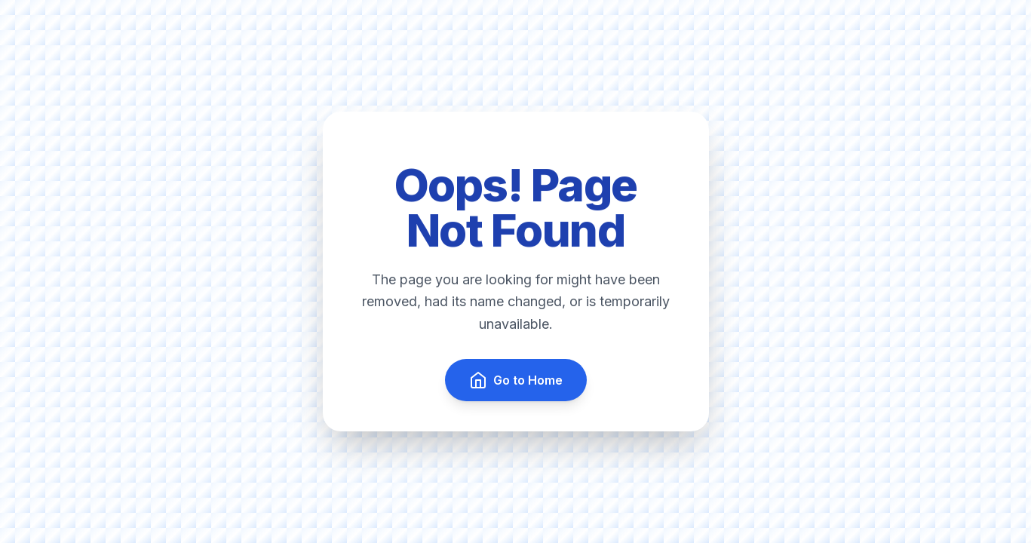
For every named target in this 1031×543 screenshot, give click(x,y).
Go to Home (516, 380)
